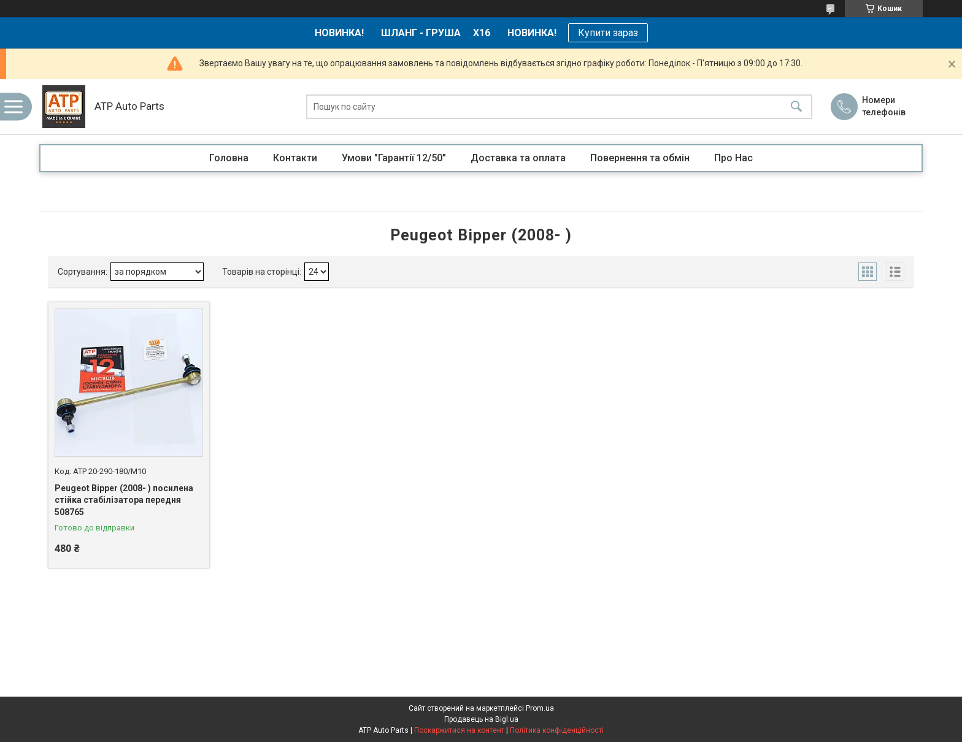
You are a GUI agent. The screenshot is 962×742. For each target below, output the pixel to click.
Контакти (295, 158)
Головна (228, 158)
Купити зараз (608, 33)
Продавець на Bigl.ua (481, 719)
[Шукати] (796, 107)
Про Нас (733, 158)
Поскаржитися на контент (459, 730)
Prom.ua (540, 708)
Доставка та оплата (518, 158)
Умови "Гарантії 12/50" (394, 158)
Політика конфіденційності (557, 730)
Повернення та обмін (640, 158)
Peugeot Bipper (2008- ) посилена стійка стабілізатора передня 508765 (124, 500)
